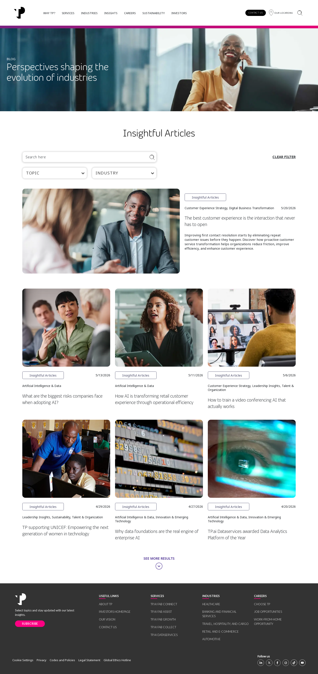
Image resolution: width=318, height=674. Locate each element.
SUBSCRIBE (30, 623)
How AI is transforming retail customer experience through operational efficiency (154, 399)
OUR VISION (107, 619)
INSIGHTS (110, 13)
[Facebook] (277, 662)
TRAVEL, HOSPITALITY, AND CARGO (225, 624)
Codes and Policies (62, 660)
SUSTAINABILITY (153, 13)
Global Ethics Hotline (117, 660)
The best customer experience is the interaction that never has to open (240, 221)
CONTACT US (255, 12)
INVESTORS (179, 13)
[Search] (299, 12)
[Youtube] (302, 662)
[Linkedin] (260, 662)
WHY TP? (49, 13)
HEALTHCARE (211, 604)
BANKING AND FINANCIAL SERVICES (219, 614)
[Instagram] (285, 662)
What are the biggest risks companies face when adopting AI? (62, 399)
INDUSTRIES (89, 13)
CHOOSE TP (262, 604)
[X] (269, 662)
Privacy (41, 660)
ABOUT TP (105, 604)
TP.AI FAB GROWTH (163, 619)
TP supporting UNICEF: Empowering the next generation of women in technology (65, 531)
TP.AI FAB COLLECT (163, 627)
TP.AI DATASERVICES (164, 635)
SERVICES (68, 13)
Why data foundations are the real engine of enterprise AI (157, 534)
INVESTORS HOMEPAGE (115, 611)
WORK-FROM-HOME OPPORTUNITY (268, 622)
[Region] (281, 13)
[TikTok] (294, 662)
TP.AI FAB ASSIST (161, 611)
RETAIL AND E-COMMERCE (220, 631)
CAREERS (130, 13)
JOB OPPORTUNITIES (268, 611)
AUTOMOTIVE (211, 639)
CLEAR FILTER (284, 157)
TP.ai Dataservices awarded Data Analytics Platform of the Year (247, 534)
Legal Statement (89, 660)
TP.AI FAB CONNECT (164, 604)
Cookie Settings (22, 660)
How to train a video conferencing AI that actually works (247, 403)
